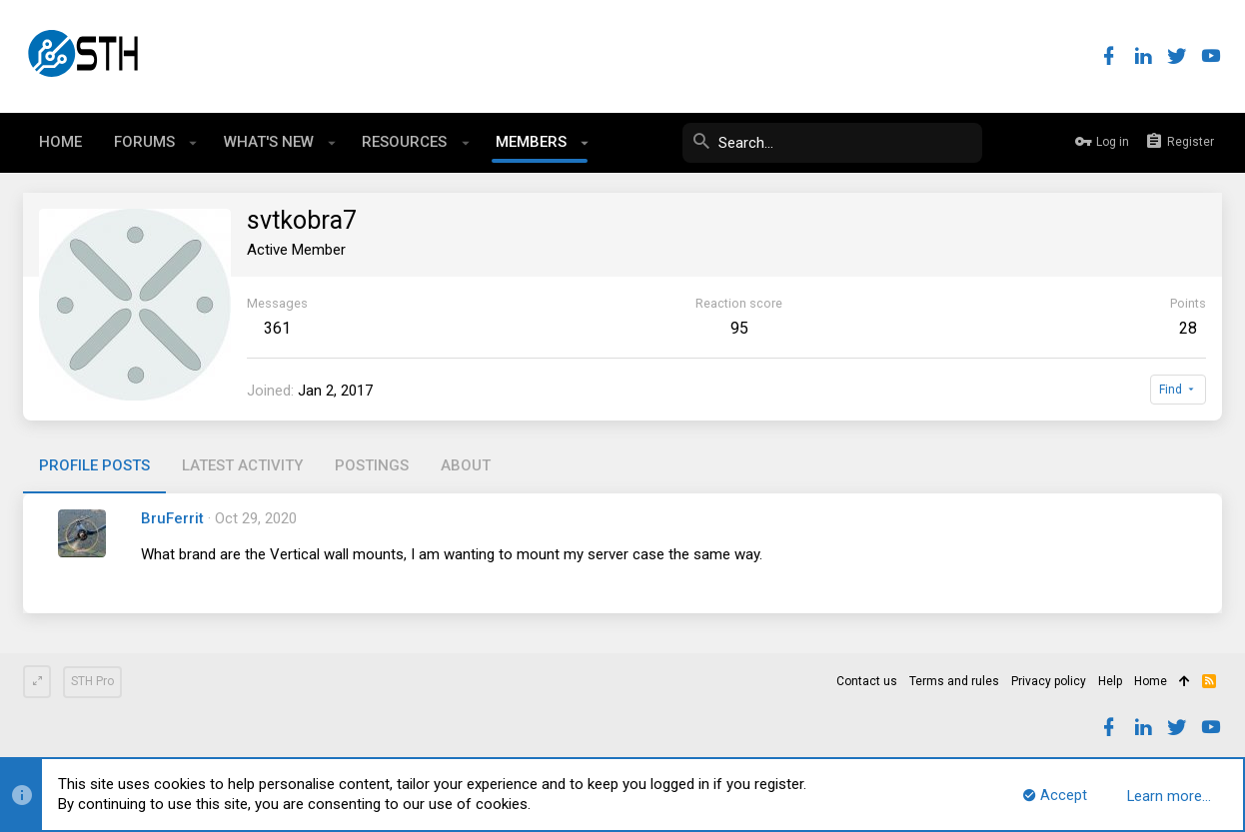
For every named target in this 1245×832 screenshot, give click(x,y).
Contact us (866, 681)
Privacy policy (1048, 681)
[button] (193, 143)
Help (1110, 681)
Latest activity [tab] (242, 465)
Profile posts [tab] (94, 465)
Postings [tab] (372, 465)
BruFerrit (172, 518)
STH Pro (92, 681)
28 (1188, 328)
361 (277, 328)
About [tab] (466, 465)
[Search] (832, 143)
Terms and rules (954, 681)
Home (1150, 681)
